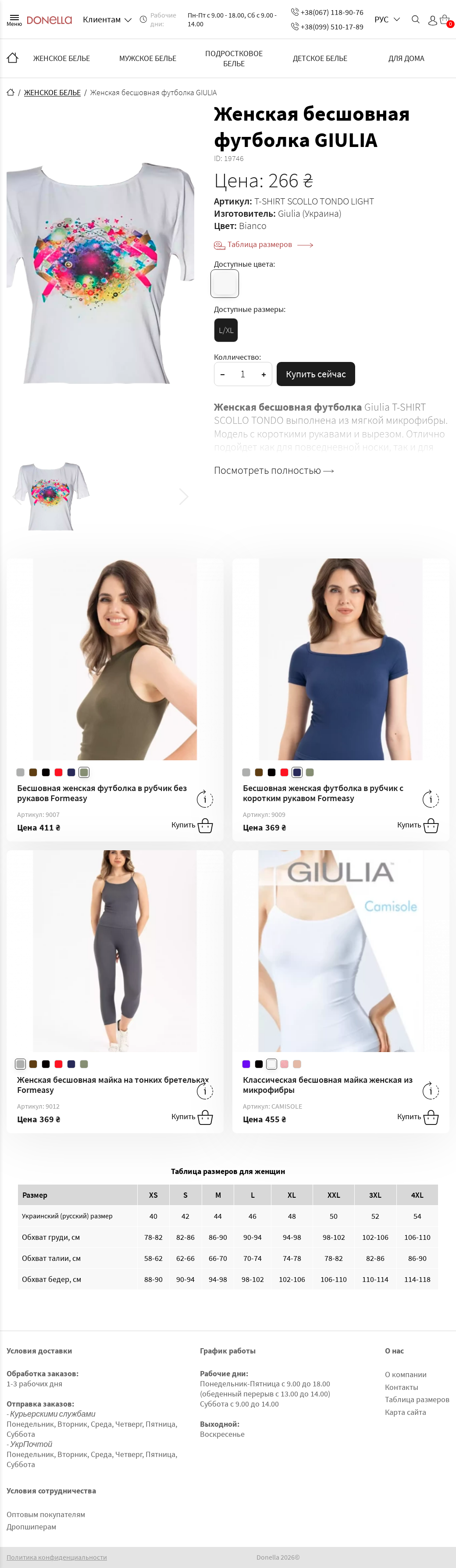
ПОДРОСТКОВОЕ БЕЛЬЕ (234, 58)
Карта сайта (405, 1412)
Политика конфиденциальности (57, 1557)
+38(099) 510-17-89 (327, 26)
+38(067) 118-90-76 (327, 12)
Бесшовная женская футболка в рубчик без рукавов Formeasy (102, 793)
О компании (406, 1374)
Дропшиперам (31, 1526)
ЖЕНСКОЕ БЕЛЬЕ (61, 58)
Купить (192, 825)
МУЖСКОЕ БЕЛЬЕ (147, 58)
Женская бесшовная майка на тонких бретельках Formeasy (113, 1084)
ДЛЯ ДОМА (406, 58)
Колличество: (237, 357)
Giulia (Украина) (310, 213)
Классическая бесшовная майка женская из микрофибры (328, 1084)
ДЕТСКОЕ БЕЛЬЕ (320, 58)
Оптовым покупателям (46, 1514)
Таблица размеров (270, 244)
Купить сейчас (316, 374)
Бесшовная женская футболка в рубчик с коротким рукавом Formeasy (323, 793)
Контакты (401, 1387)
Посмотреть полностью (274, 470)
